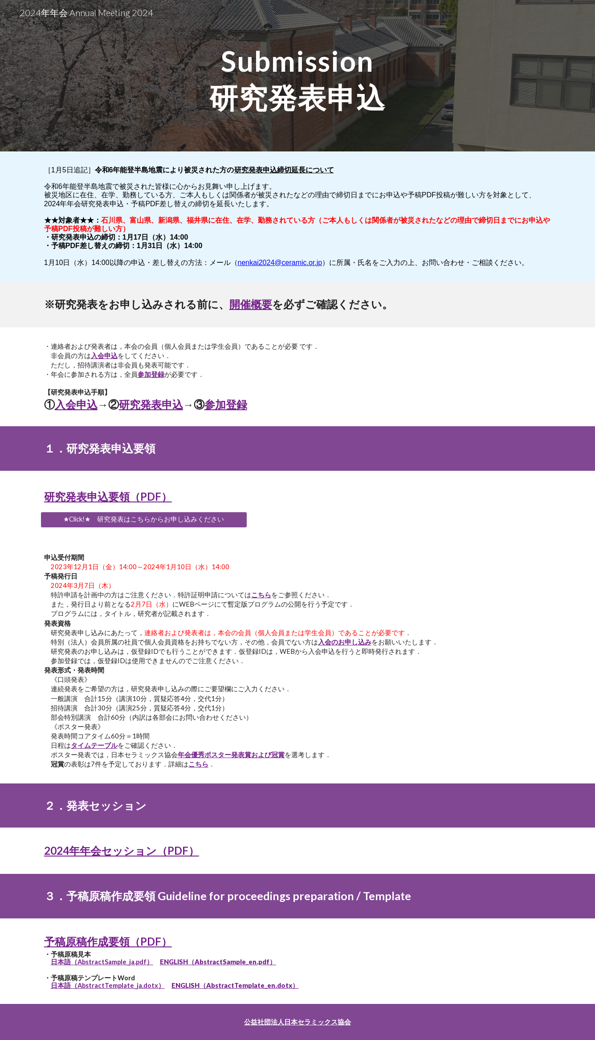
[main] (297, 76)
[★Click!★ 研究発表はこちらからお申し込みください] (144, 519)
